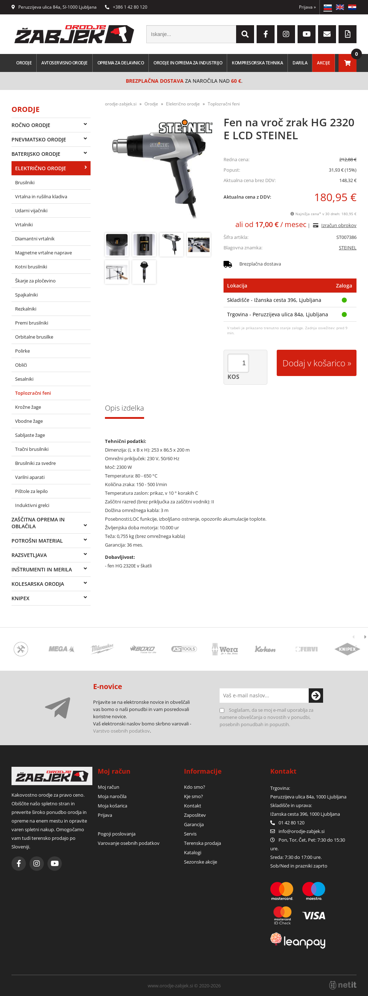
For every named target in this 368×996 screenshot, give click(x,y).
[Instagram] (286, 34)
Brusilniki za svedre (35, 463)
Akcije (323, 63)
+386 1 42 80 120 (126, 7)
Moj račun (108, 787)
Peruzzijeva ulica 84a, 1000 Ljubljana (308, 796)
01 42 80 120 (287, 822)
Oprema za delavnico (120, 63)
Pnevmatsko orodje (39, 139)
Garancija (194, 824)
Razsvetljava (29, 555)
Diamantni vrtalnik (35, 238)
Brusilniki (24, 182)
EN (340, 7)
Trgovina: (280, 788)
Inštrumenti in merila (42, 569)
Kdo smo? (194, 787)
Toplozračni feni (33, 393)
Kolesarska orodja (38, 583)
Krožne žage (28, 407)
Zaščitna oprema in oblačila (38, 523)
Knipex (20, 598)
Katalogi (192, 852)
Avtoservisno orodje (64, 63)
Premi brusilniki (31, 323)
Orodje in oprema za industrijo (187, 63)
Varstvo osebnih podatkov (121, 731)
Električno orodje (40, 168)
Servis (190, 833)
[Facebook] (266, 34)
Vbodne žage (29, 421)
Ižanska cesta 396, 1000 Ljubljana (305, 814)
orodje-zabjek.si (121, 104)
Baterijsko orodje (36, 153)
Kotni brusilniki (31, 266)
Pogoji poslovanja (116, 833)
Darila (300, 63)
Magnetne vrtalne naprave (43, 252)
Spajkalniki (26, 294)
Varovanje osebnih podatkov (129, 843)
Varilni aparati (30, 477)
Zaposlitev (195, 815)
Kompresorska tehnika (257, 63)
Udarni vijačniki (31, 210)
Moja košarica (112, 805)
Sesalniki (24, 379)
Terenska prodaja (202, 843)
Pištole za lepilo (31, 491)
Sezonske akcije (200, 862)
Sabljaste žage (30, 435)
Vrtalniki (24, 224)
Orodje (24, 63)
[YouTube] (307, 34)
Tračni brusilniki (32, 449)
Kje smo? (193, 796)
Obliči (21, 365)
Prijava (307, 7)
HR (352, 7)
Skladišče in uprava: (291, 805)
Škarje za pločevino (35, 280)
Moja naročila (112, 796)
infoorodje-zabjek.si (302, 831)
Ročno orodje (31, 125)
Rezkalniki (25, 308)
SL (327, 7)
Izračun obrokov (338, 225)
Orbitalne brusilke (34, 337)
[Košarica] (347, 63)
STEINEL (347, 247)
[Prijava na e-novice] (316, 695)
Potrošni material (37, 540)
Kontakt (192, 805)
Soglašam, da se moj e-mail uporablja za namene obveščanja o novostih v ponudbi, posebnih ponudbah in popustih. (266, 717)
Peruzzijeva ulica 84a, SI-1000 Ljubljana (54, 7)
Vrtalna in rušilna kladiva (41, 196)
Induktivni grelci (32, 505)
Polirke (22, 351)
